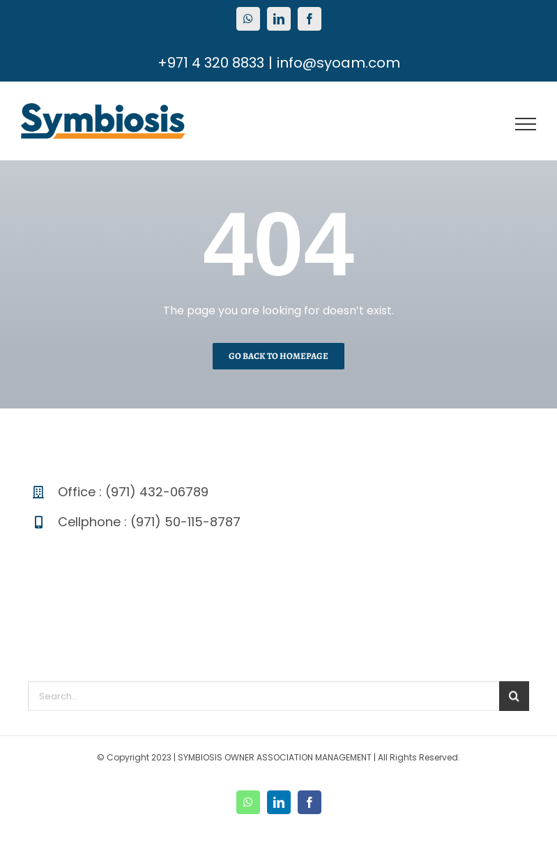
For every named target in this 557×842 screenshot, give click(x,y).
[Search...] (263, 699)
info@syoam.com (338, 62)
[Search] (514, 699)
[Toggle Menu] (526, 124)
